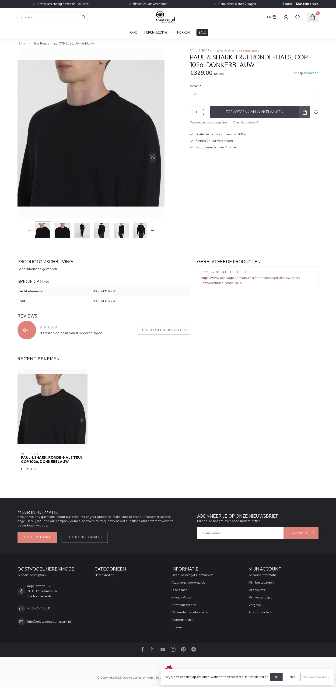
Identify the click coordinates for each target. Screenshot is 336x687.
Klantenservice (307, 4)
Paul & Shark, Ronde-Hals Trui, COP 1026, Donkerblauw (52, 459)
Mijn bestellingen (261, 582)
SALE (202, 32)
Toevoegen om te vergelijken (209, 122)
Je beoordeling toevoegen (164, 330)
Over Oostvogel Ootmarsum (192, 575)
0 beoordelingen (247, 51)
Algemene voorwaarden (189, 582)
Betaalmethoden (184, 605)
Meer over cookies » (316, 677)
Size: (195, 86)
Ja (276, 677)
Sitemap (178, 627)
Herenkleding (156, 32)
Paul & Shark (201, 50)
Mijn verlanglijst (260, 597)
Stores (287, 4)
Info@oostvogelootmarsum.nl (49, 621)
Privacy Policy (182, 597)
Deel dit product (246, 122)
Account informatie (262, 575)
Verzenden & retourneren (191, 612)
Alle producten (259, 612)
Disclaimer (179, 590)
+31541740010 (38, 608)
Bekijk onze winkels (85, 537)
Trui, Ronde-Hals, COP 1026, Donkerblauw (63, 43)
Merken (183, 32)
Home (132, 32)
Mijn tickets (256, 590)
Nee (293, 677)
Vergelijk (254, 605)
